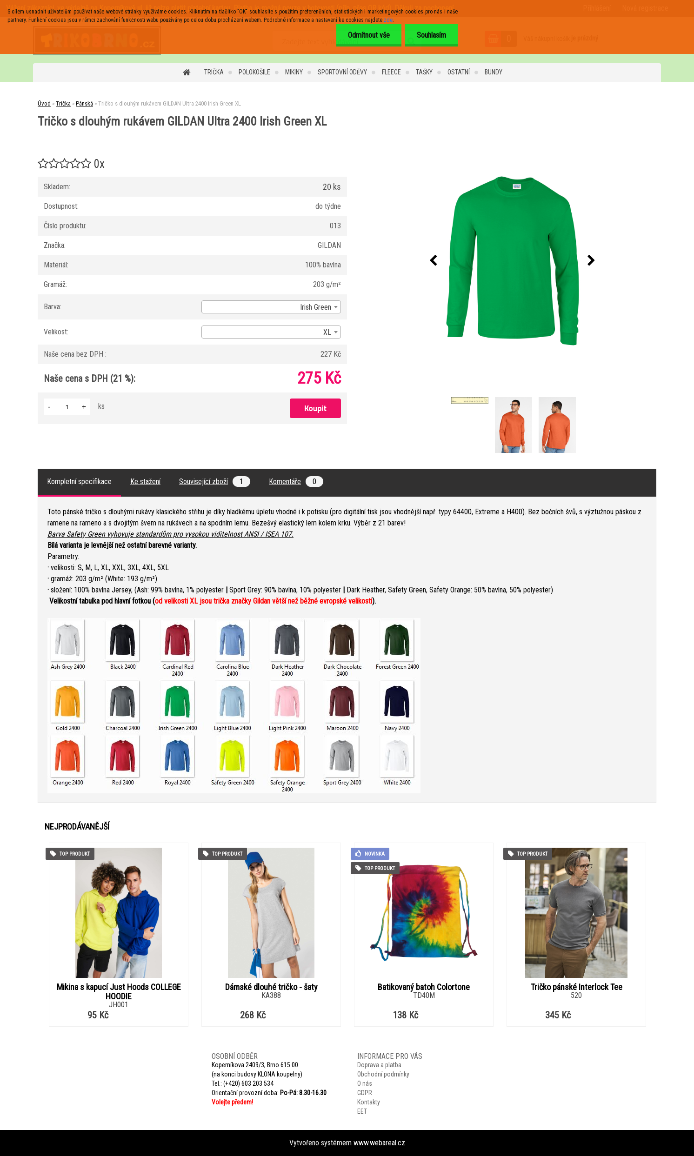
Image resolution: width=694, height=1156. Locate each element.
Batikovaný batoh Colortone (424, 987)
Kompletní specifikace (79, 481)
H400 (514, 511)
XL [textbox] (327, 332)
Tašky (424, 72)
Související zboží (214, 481)
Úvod (44, 103)
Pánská (84, 103)
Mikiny (294, 72)
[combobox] (271, 306)
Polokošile (254, 72)
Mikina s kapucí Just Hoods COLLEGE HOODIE (119, 992)
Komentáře (296, 481)
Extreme (487, 511)
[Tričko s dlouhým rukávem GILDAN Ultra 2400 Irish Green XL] (512, 261)
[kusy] (67, 407)
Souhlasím (431, 35)
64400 (462, 511)
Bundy (493, 72)
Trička (214, 72)
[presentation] (433, 261)
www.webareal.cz (379, 1142)
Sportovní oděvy (342, 72)
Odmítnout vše (369, 35)
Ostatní (458, 72)
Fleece (391, 72)
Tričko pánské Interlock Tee (576, 987)
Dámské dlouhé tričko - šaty (271, 987)
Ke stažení (145, 481)
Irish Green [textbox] (315, 307)
